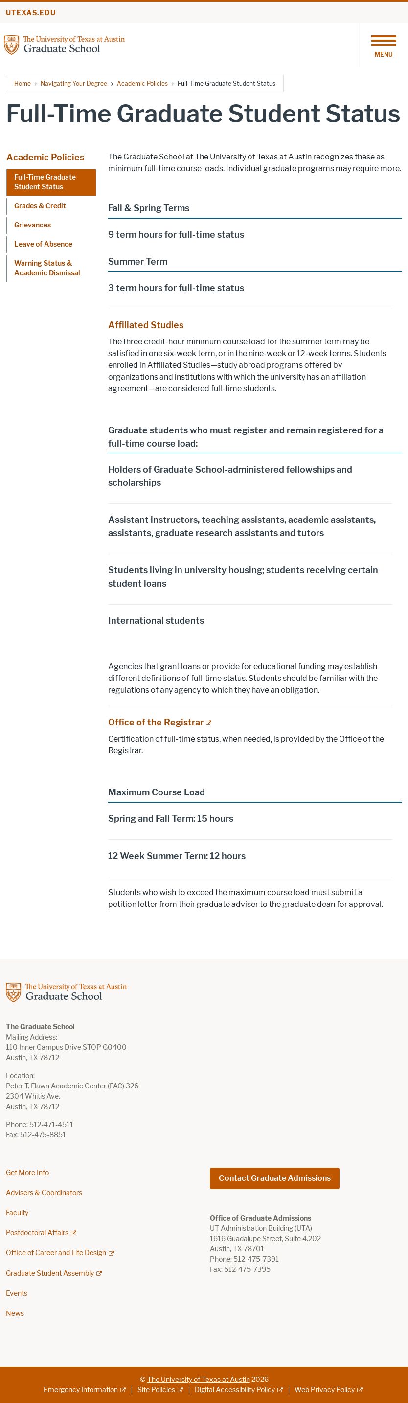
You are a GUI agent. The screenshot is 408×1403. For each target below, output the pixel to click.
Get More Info (27, 1173)
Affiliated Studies (145, 325)
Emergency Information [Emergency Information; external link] (81, 1390)
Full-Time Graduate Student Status (45, 182)
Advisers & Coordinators (44, 1193)
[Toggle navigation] (383, 45)
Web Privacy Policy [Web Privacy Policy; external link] (325, 1390)
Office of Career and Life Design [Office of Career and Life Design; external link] (56, 1253)
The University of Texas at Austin (198, 1380)
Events (16, 1294)
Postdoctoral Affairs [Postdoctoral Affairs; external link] (37, 1233)
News (15, 1314)
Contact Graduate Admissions (275, 1178)
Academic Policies (142, 83)
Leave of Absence (43, 244)
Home (22, 83)
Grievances (32, 225)
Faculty (17, 1213)
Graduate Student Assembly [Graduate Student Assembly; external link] (50, 1273)
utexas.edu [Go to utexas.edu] (31, 13)
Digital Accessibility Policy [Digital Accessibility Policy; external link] (235, 1390)
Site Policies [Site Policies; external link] (156, 1390)
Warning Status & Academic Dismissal (47, 268)
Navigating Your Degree (74, 83)
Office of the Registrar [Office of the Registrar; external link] (156, 722)
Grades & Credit (40, 206)
